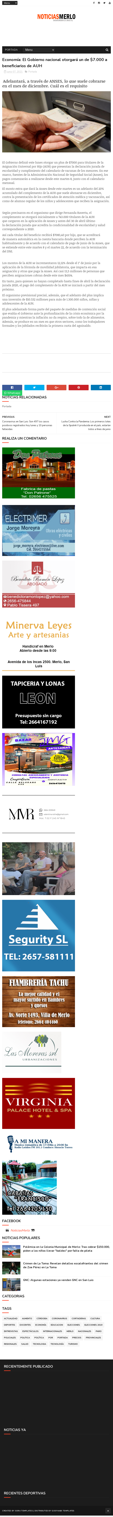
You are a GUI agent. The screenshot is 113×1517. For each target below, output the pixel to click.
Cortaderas (79, 1320)
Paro (99, 1333)
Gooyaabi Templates (63, 1512)
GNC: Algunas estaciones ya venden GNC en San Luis (58, 1282)
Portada (11, 51)
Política (39, 1339)
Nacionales (84, 1333)
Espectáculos (30, 1333)
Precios (76, 1339)
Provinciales (93, 1339)
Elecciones (74, 1327)
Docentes (25, 1327)
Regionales (10, 1346)
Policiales (10, 1339)
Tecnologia (39, 1346)
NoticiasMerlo (20, 1232)
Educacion (57, 1327)
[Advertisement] (56, 1401)
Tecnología (57, 1346)
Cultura (95, 1320)
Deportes (9, 1327)
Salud (24, 1346)
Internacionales (52, 1333)
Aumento (27, 1320)
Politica (25, 1339)
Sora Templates (24, 1512)
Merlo (70, 1333)
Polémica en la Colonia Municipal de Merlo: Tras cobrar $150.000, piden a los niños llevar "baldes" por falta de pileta (66, 1251)
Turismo (73, 1346)
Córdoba (42, 1320)
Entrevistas (11, 1333)
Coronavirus (59, 1320)
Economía (40, 1327)
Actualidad (10, 1320)
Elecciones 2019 (93, 1327)
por (50, 1339)
